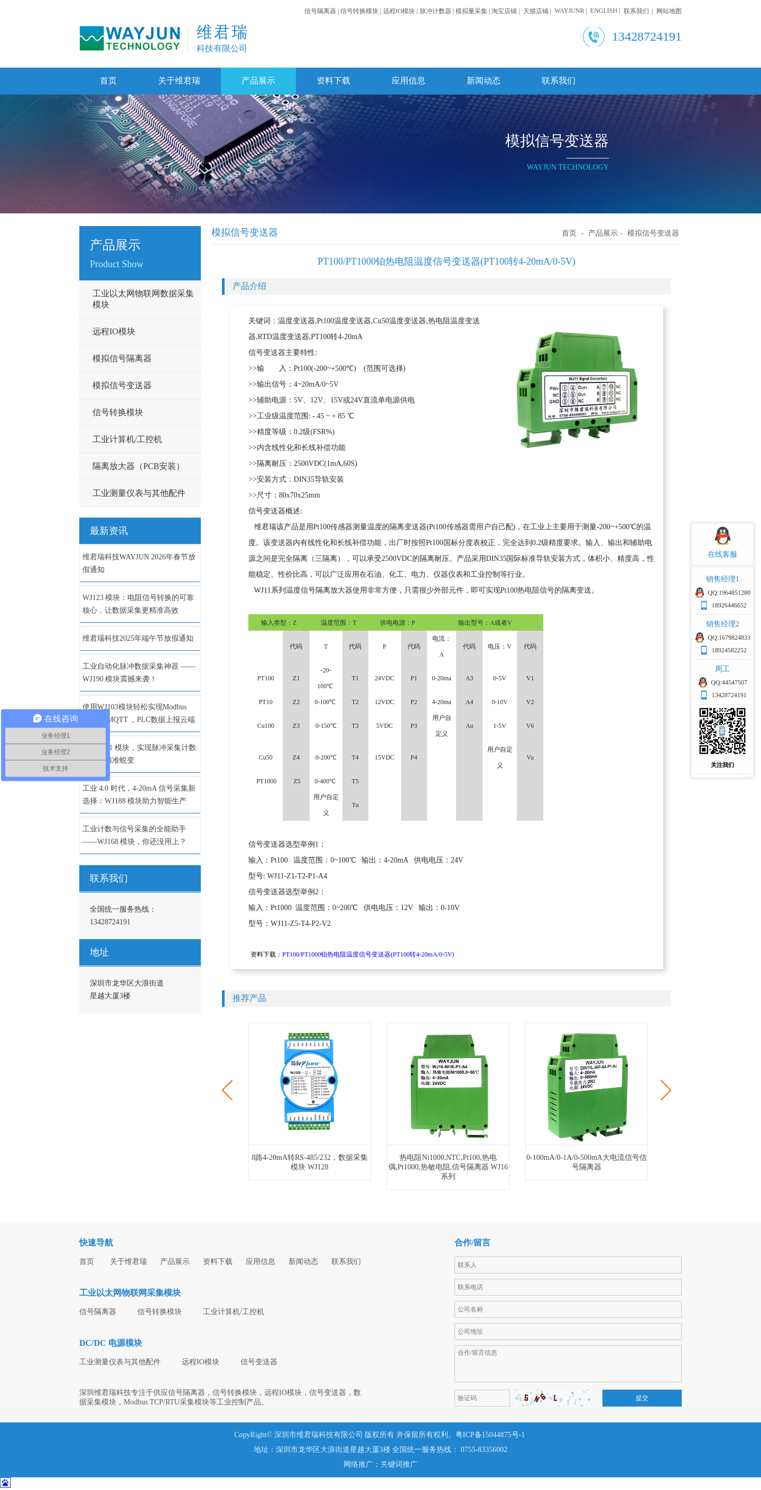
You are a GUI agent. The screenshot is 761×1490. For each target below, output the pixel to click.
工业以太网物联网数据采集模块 (143, 299)
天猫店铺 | (538, 11)
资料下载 (333, 80)
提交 (642, 1398)
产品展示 (258, 80)
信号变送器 (258, 1362)
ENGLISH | (607, 10)
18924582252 (729, 650)
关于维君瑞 (179, 80)
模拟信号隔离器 (122, 358)
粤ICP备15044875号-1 (491, 1435)
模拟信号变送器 (122, 385)
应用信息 (408, 80)
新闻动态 (483, 80)
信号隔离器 (97, 1312)
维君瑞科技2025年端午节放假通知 (137, 638)
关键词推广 (398, 1464)
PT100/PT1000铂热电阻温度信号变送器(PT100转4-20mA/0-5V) (368, 954)
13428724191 (729, 695)
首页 (108, 80)
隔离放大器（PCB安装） (138, 466)
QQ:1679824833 (729, 637)
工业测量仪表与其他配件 (138, 493)
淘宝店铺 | (507, 11)
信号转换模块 (117, 412)
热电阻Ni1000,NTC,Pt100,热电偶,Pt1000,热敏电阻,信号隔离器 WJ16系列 (448, 1167)
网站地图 (669, 11)
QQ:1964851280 (729, 592)
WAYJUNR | (572, 10)
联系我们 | (640, 11)
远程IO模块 (113, 331)
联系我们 (559, 80)
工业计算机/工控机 (127, 439)
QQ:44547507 (729, 682)
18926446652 (729, 605)
